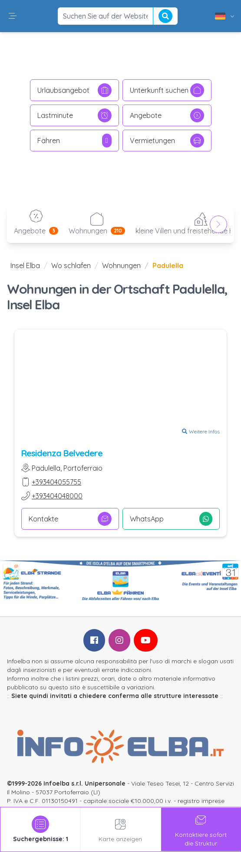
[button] (12, 16)
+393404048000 (57, 496)
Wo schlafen (71, 265)
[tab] (40, 829)
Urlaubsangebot (74, 90)
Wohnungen (121, 265)
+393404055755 (56, 482)
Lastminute (74, 115)
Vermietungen (167, 140)
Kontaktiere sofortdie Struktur (201, 829)
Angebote (167, 115)
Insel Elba (25, 265)
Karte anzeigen (120, 829)
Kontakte (70, 519)
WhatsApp (171, 519)
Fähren (74, 140)
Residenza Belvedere (61, 453)
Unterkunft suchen (167, 90)
